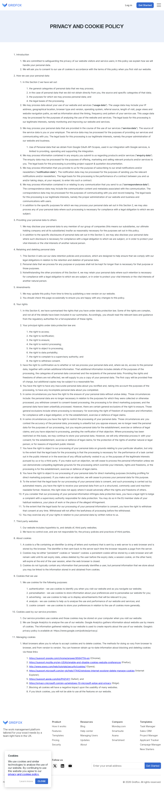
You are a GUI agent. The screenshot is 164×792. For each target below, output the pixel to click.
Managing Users (89, 735)
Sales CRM (146, 731)
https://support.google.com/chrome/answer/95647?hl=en (59, 658)
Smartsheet (118, 740)
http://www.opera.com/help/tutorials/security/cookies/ (57, 666)
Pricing (55, 740)
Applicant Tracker (149, 740)
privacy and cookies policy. (23, 774)
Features (57, 731)
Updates (85, 740)
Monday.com (119, 726)
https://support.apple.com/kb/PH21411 (49, 679)
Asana (115, 735)
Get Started (145, 5)
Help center (86, 731)
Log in (128, 5)
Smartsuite (118, 731)
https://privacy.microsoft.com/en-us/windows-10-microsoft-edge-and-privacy (70, 683)
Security (56, 744)
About (83, 744)
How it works (59, 726)
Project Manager (149, 735)
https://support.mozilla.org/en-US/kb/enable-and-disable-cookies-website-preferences (75, 662)
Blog (82, 726)
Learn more (26, 781)
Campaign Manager (150, 744)
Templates (58, 735)
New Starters (147, 749)
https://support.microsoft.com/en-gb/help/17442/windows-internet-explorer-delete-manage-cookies (82, 670)
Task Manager (147, 726)
